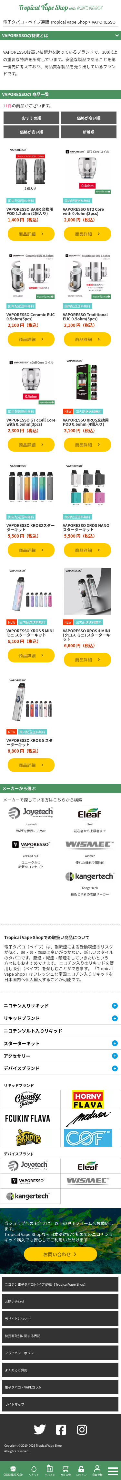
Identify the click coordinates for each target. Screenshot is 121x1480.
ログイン (81, 1471)
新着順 (89, 131)
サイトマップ (14, 1404)
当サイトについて (18, 1318)
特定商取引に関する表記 (22, 1335)
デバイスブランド (22, 1068)
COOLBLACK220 (13, 1470)
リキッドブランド (22, 1018)
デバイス (50, 1470)
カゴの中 (65, 1470)
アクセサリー (17, 1056)
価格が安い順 (31, 131)
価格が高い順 (88, 118)
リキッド (34, 1470)
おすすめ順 (31, 118)
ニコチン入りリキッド (26, 1005)
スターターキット (22, 1043)
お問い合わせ (60, 1254)
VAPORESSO (31, 856)
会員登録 (97, 1470)
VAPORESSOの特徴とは (25, 35)
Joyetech (31, 824)
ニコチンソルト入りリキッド (33, 1030)
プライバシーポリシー (21, 1352)
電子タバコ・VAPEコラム (23, 1387)
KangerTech (90, 888)
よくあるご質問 (16, 1369)
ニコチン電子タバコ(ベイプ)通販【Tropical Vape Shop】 (46, 1284)
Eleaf (89, 824)
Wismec (90, 856)
